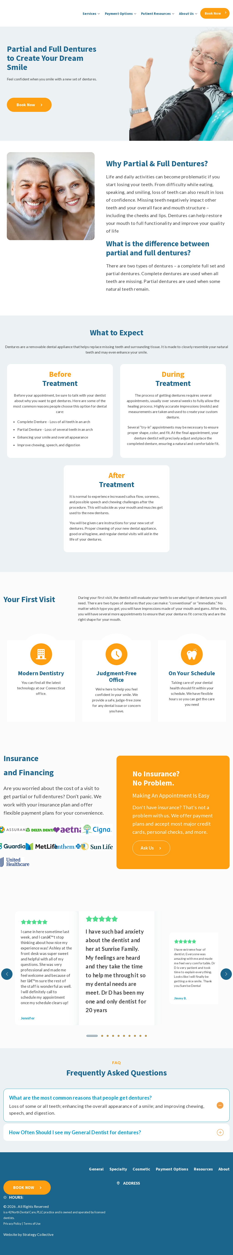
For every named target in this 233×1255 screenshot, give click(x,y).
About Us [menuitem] (186, 13)
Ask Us (151, 847)
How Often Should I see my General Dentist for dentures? (110, 1132)
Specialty (118, 1168)
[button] (92, 1035)
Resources (203, 1168)
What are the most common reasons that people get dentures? (110, 1097)
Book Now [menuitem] (213, 13)
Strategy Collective (38, 1234)
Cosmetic (141, 1168)
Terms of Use (32, 1223)
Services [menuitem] (89, 13)
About (224, 1168)
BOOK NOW (23, 1187)
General (96, 1168)
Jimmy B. (180, 997)
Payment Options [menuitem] (119, 13)
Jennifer (28, 1017)
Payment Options (172, 1168)
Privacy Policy (12, 1223)
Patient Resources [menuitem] (156, 13)
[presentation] (7, 973)
